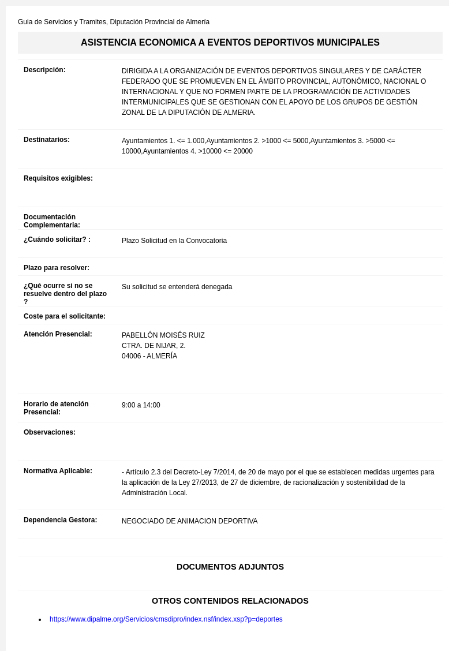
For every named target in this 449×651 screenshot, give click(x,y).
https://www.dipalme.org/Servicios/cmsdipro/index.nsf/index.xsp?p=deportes (166, 619)
